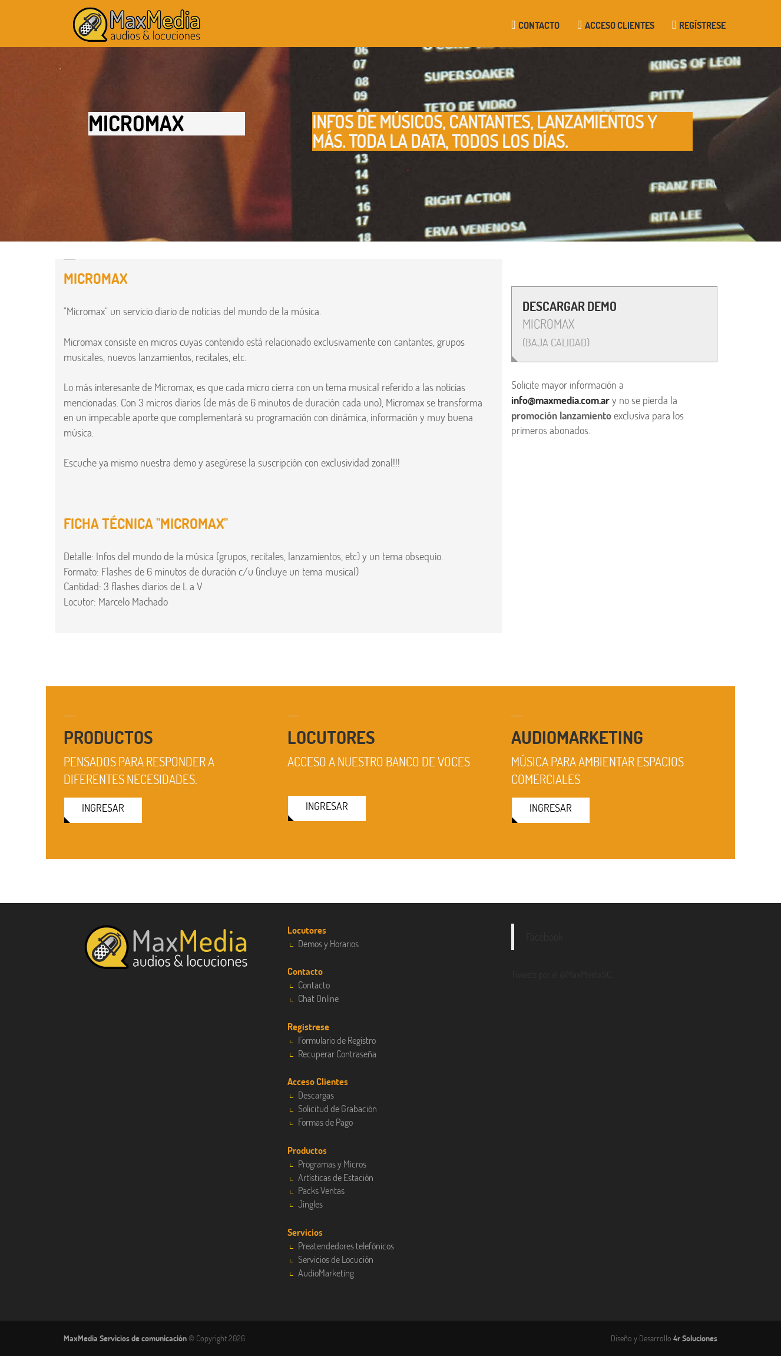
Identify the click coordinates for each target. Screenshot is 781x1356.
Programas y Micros (332, 1163)
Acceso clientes (615, 25)
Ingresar (103, 808)
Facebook (544, 937)
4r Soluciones (695, 1338)
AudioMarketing (326, 1272)
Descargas (316, 1095)
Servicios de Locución (335, 1259)
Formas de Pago (325, 1122)
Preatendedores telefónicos (346, 1245)
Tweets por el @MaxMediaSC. (562, 974)
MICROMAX (569, 323)
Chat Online (318, 998)
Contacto (535, 25)
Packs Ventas (321, 1190)
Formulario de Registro (337, 1040)
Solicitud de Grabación (337, 1108)
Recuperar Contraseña (337, 1053)
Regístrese (699, 25)
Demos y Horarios (328, 943)
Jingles (310, 1204)
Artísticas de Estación (335, 1177)
